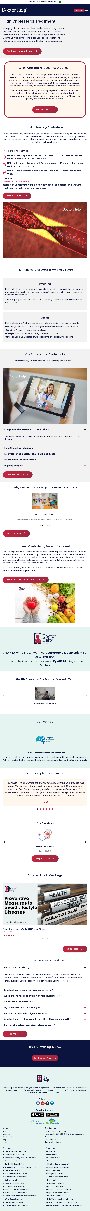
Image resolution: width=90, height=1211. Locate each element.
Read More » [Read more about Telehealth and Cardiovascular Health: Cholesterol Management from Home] (8, 935)
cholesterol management (16, 181)
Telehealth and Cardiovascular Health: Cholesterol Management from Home (38, 929)
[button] (87, 10)
